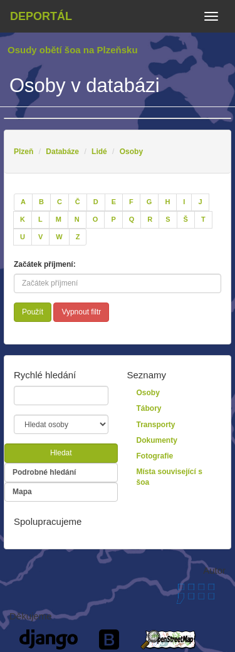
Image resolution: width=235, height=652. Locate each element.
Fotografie (155, 456)
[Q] (132, 220)
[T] (203, 220)
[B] (41, 202)
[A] (23, 202)
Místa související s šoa (169, 477)
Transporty (156, 424)
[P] (113, 220)
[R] (149, 220)
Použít (32, 312)
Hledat (61, 452)
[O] (95, 220)
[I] (184, 202)
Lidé (99, 151)
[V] (40, 237)
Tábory (149, 408)
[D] (95, 202)
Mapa (22, 491)
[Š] (186, 220)
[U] (22, 237)
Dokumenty (157, 440)
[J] (200, 202)
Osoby (131, 151)
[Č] (77, 202)
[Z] (78, 237)
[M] (58, 220)
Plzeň (23, 151)
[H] (167, 202)
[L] (40, 220)
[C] (59, 202)
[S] (168, 220)
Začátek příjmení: (45, 264)
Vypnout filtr (81, 312)
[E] (114, 202)
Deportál (41, 16)
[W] (59, 237)
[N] (77, 220)
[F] (131, 202)
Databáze (62, 151)
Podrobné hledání (44, 472)
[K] (22, 220)
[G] (149, 202)
